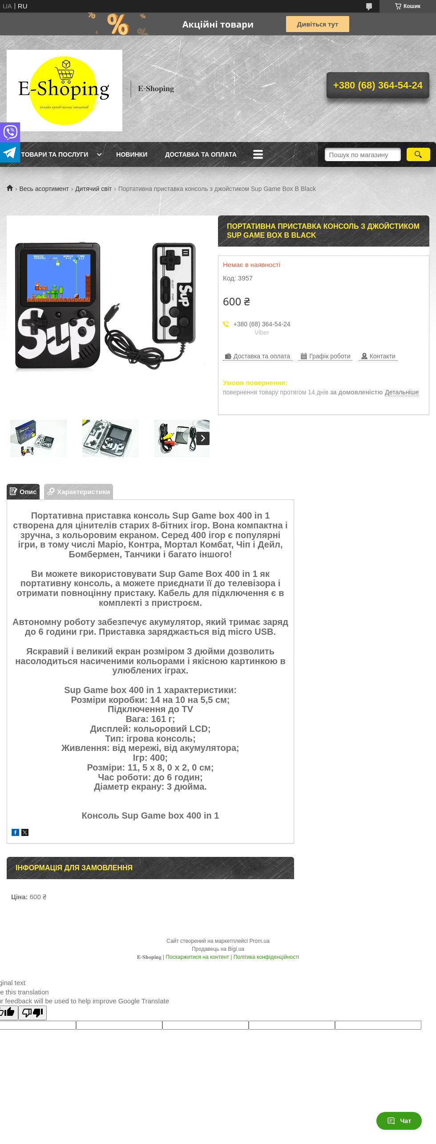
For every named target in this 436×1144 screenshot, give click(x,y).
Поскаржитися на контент (197, 957)
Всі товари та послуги (48, 154)
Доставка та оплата (201, 154)
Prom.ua (260, 941)
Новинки (131, 154)
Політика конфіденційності (266, 957)
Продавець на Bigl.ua (218, 949)
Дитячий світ (93, 188)
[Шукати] (418, 154)
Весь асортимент (44, 188)
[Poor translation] (32, 1013)
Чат (399, 1121)
